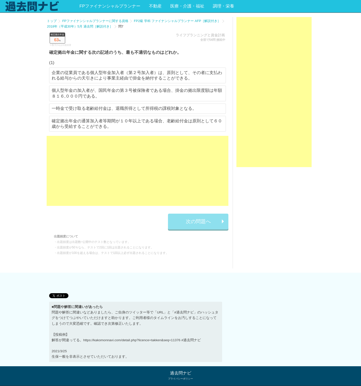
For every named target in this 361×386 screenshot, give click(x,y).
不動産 (155, 6)
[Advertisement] (137, 171)
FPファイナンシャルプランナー (109, 6)
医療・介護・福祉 (187, 6)
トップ (52, 21)
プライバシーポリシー (180, 378)
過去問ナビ (180, 373)
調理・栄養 (223, 6)
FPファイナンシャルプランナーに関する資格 (95, 21)
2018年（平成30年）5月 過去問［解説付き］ (80, 26)
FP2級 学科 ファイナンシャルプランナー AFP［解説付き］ (177, 21)
